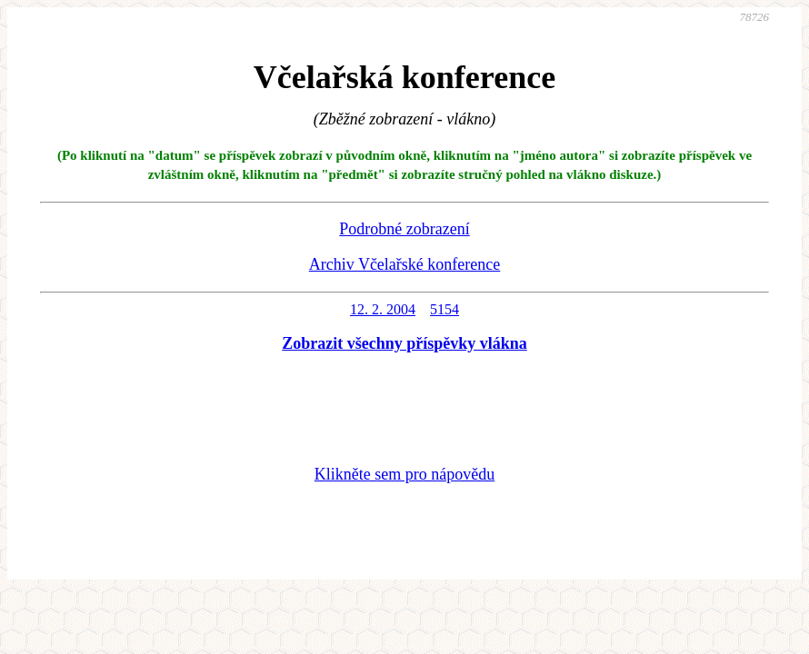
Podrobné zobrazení (404, 229)
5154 (444, 309)
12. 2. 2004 (382, 309)
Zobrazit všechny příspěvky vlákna (404, 343)
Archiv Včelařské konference (405, 264)
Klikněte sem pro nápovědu (404, 474)
